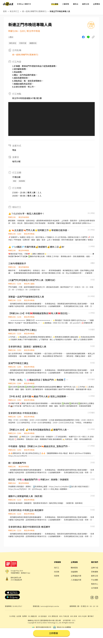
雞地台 (75, 4)
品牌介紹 (94, 567)
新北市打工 (14, 11)
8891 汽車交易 (64, 616)
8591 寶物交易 (53, 616)
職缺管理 (74, 567)
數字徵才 (91, 616)
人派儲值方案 (76, 580)
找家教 (56, 575)
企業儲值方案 (76, 575)
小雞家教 (65, 4)
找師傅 (24, 616)
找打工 (56, 567)
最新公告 (85, 4)
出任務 (18, 616)
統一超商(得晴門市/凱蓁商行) (34, 11)
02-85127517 (17, 606)
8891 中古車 (82, 616)
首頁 (5, 11)
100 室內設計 (42, 616)
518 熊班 (12, 616)
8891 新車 (73, 616)
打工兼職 (54, 4)
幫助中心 (94, 584)
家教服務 (94, 571)
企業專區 (96, 4)
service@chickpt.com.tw (50, 606)
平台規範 (94, 580)
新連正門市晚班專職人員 (60, 11)
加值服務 (74, 571)
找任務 (56, 571)
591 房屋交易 (32, 616)
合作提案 (94, 588)
